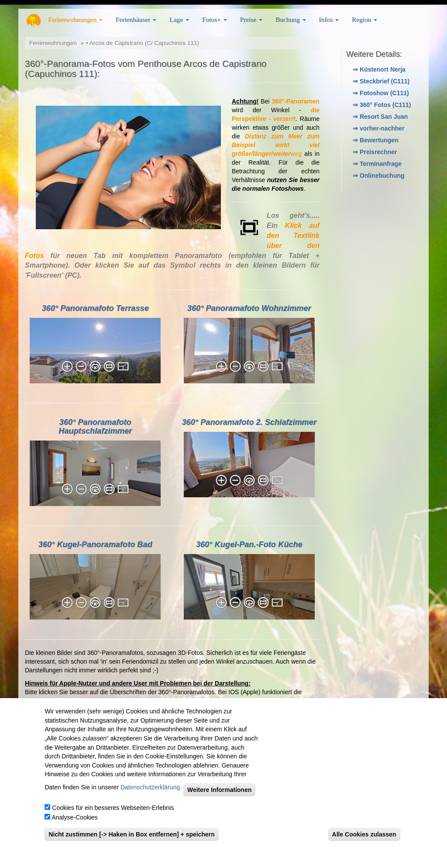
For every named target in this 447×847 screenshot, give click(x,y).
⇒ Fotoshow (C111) (381, 93)
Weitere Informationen (219, 789)
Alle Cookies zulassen (364, 834)
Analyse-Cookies (75, 817)
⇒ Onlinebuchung (379, 175)
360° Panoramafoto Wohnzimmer (249, 308)
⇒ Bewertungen (376, 140)
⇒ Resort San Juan (380, 116)
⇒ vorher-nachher (379, 128)
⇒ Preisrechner (375, 151)
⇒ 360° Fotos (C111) (382, 104)
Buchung (290, 19)
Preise (251, 19)
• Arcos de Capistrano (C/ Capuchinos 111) (142, 43)
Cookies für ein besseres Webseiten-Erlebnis (113, 807)
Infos (329, 19)
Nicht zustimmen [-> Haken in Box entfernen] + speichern (131, 834)
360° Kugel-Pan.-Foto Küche (249, 544)
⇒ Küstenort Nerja (379, 69)
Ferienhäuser (136, 19)
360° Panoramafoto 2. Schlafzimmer (249, 422)
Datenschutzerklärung (150, 787)
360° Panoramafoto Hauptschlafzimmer (95, 426)
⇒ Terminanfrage (377, 163)
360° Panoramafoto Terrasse (95, 308)
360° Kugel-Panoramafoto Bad (95, 544)
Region (364, 19)
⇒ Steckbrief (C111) (381, 81)
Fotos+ (214, 19)
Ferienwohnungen (75, 19)
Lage (179, 19)
